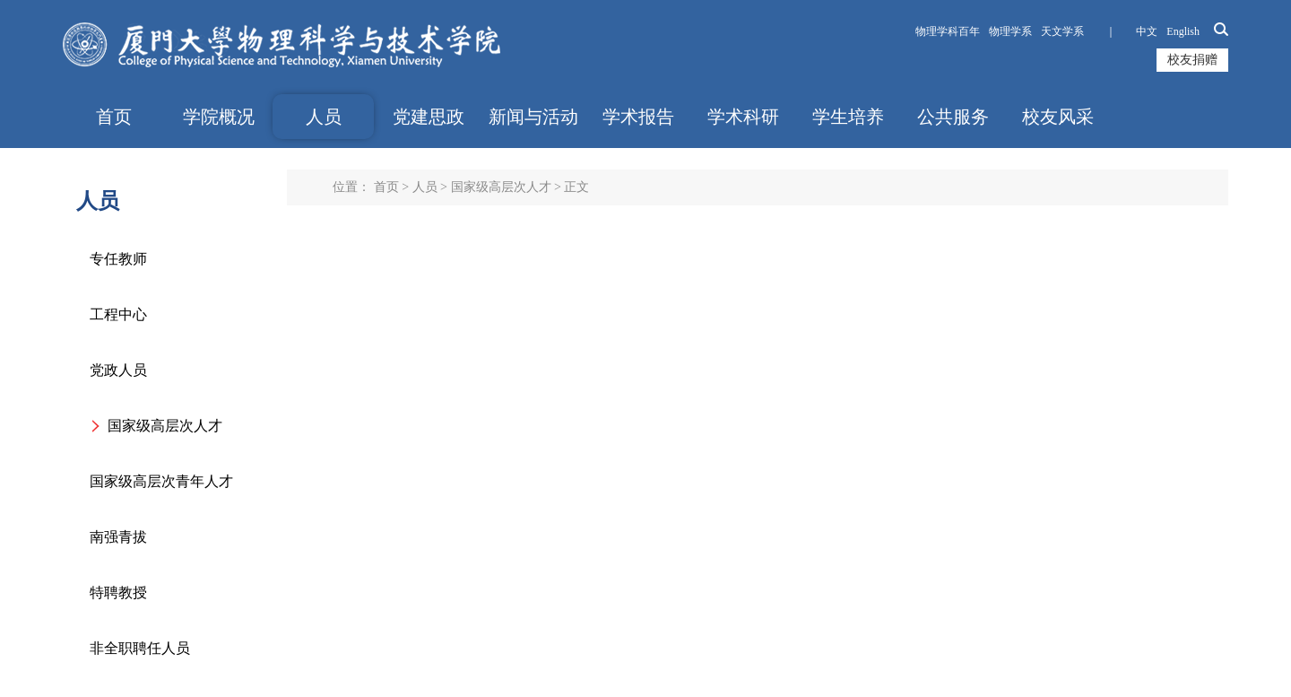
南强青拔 (118, 537)
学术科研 (743, 116)
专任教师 (118, 258)
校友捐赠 (1192, 59)
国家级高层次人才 (165, 425)
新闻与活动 (533, 116)
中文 (1146, 31)
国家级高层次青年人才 (161, 481)
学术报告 (638, 116)
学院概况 (219, 116)
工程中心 (118, 314)
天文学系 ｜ (1084, 31)
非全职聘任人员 (140, 648)
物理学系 (1010, 31)
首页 (114, 116)
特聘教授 (118, 592)
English (1183, 31)
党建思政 (428, 116)
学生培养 (848, 116)
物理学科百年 (947, 31)
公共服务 (953, 116)
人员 (324, 116)
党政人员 (118, 370)
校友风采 (1058, 116)
